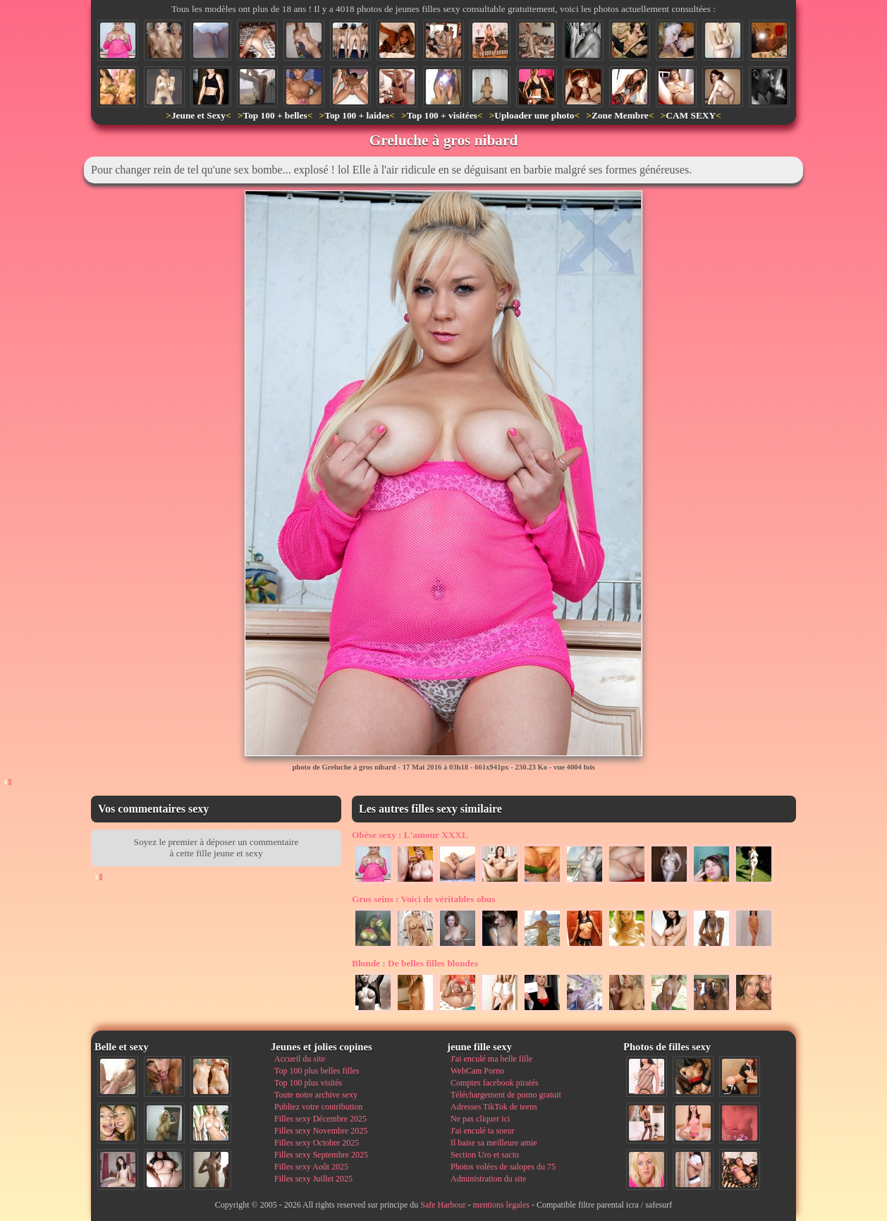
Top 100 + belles (275, 115)
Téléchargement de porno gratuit (506, 1095)
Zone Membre (620, 115)
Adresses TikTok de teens (494, 1107)
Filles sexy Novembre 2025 (320, 1131)
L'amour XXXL (410, 835)
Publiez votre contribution (318, 1107)
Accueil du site (299, 1059)
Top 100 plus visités (308, 1083)
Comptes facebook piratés (495, 1083)
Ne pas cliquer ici (480, 1119)
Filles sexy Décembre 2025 (320, 1119)
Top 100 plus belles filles (316, 1071)
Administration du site (488, 1179)
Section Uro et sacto (485, 1155)
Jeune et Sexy (198, 115)
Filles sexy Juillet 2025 (313, 1179)
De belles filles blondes (415, 963)
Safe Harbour (442, 1205)
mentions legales (501, 1205)
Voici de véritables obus (423, 899)
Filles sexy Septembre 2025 (321, 1155)
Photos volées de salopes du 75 (503, 1167)
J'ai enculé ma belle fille (491, 1059)
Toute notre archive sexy (315, 1095)
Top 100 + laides (356, 115)
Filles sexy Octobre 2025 (316, 1143)
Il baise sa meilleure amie (494, 1143)
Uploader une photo (534, 115)
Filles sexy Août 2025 (311, 1167)
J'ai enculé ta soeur (482, 1131)
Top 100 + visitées (442, 115)
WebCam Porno (477, 1071)
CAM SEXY (691, 115)
